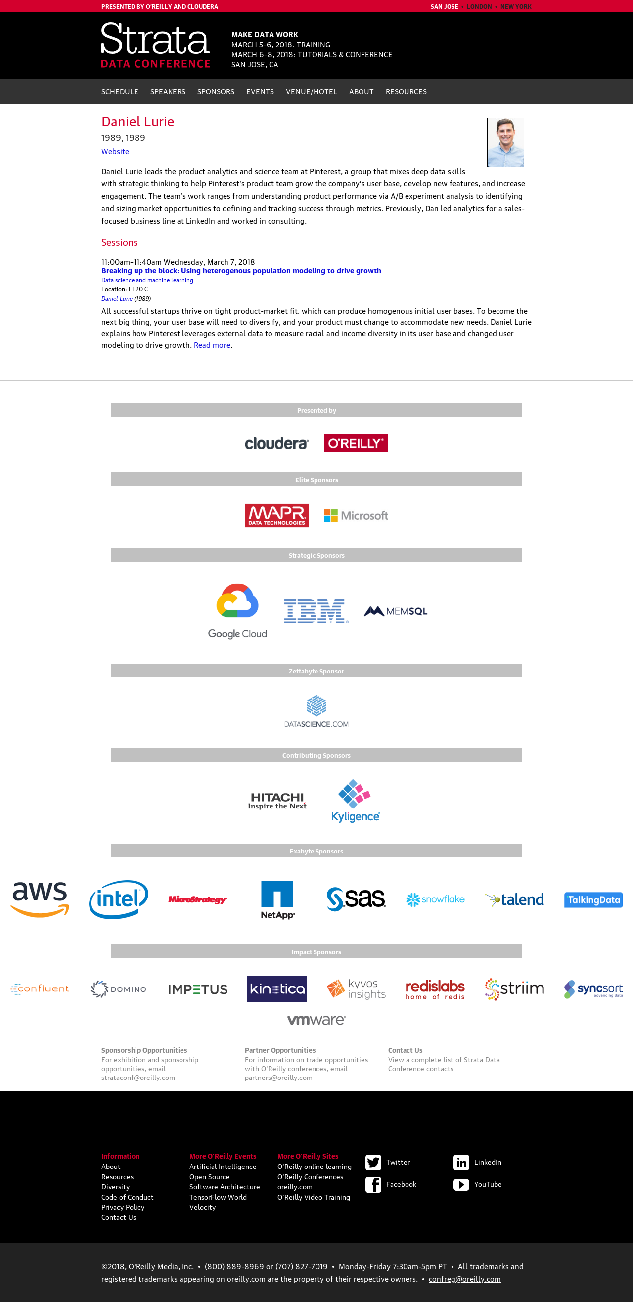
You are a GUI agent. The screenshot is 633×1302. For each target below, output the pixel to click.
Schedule (119, 91)
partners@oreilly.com (279, 1076)
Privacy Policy (122, 1206)
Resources (406, 91)
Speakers (167, 91)
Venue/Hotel (311, 91)
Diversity (115, 1186)
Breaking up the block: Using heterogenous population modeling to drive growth (241, 270)
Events (260, 91)
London (479, 6)
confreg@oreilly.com (465, 1278)
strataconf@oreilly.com (138, 1076)
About (361, 91)
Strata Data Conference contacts (444, 1063)
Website (115, 150)
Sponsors (215, 91)
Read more (212, 344)
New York (516, 6)
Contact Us (118, 1216)
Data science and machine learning (147, 279)
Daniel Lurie (117, 297)
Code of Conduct (127, 1196)
